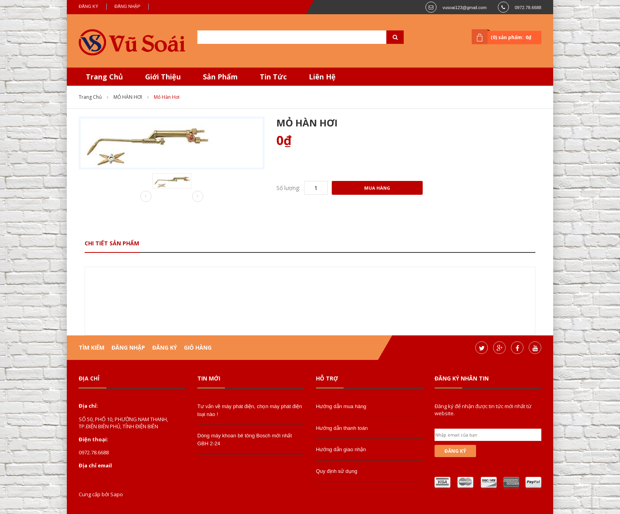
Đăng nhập (127, 6)
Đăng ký (88, 6)
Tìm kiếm (91, 347)
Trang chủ (90, 97)
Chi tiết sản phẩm (112, 243)
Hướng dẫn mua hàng (341, 406)
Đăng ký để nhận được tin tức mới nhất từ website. (483, 410)
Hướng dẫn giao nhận (341, 449)
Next (197, 196)
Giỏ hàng (198, 347)
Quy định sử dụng (336, 471)
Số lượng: (288, 188)
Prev (145, 197)
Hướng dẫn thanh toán (342, 428)
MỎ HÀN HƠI (127, 97)
